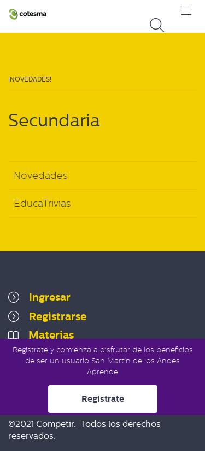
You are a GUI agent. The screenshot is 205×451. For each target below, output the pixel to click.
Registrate (102, 399)
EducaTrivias (42, 203)
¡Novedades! (29, 79)
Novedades (41, 175)
